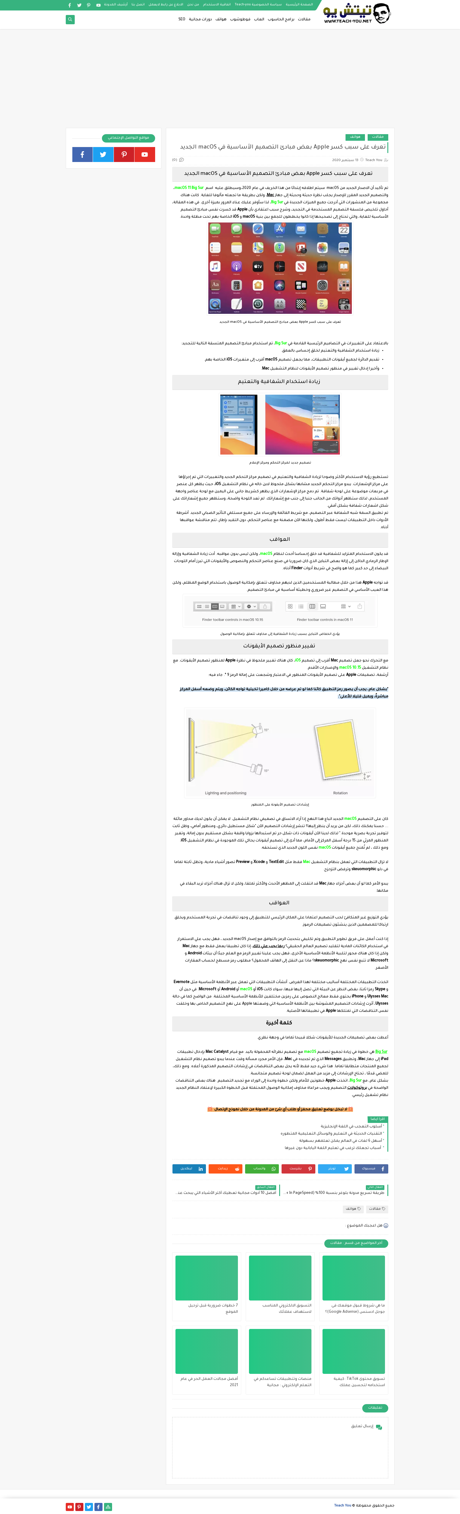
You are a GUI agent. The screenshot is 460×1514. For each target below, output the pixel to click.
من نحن (193, 5)
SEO (181, 20)
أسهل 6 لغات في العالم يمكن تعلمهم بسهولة (340, 1141)
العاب (259, 20)
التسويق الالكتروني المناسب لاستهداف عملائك (286, 1309)
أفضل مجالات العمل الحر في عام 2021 (209, 1382)
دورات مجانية (200, 20)
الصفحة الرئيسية (299, 5)
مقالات (304, 20)
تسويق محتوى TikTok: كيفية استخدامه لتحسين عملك (359, 1382)
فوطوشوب (240, 20)
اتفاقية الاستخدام (217, 5)
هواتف (221, 20)
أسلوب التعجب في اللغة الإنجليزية (351, 1127)
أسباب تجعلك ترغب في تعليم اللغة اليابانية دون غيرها (333, 1148)
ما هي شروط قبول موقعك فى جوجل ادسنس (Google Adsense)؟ (355, 1309)
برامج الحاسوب (281, 20)
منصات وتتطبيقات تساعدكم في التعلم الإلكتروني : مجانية (282, 1382)
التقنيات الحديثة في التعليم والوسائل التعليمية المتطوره (331, 1134)
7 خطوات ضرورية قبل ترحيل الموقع (213, 1309)
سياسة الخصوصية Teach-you (258, 5)
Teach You (342, 1506)
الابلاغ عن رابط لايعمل (166, 5)
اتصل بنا (138, 5)
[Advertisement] (230, 81)
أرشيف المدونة (116, 5)
